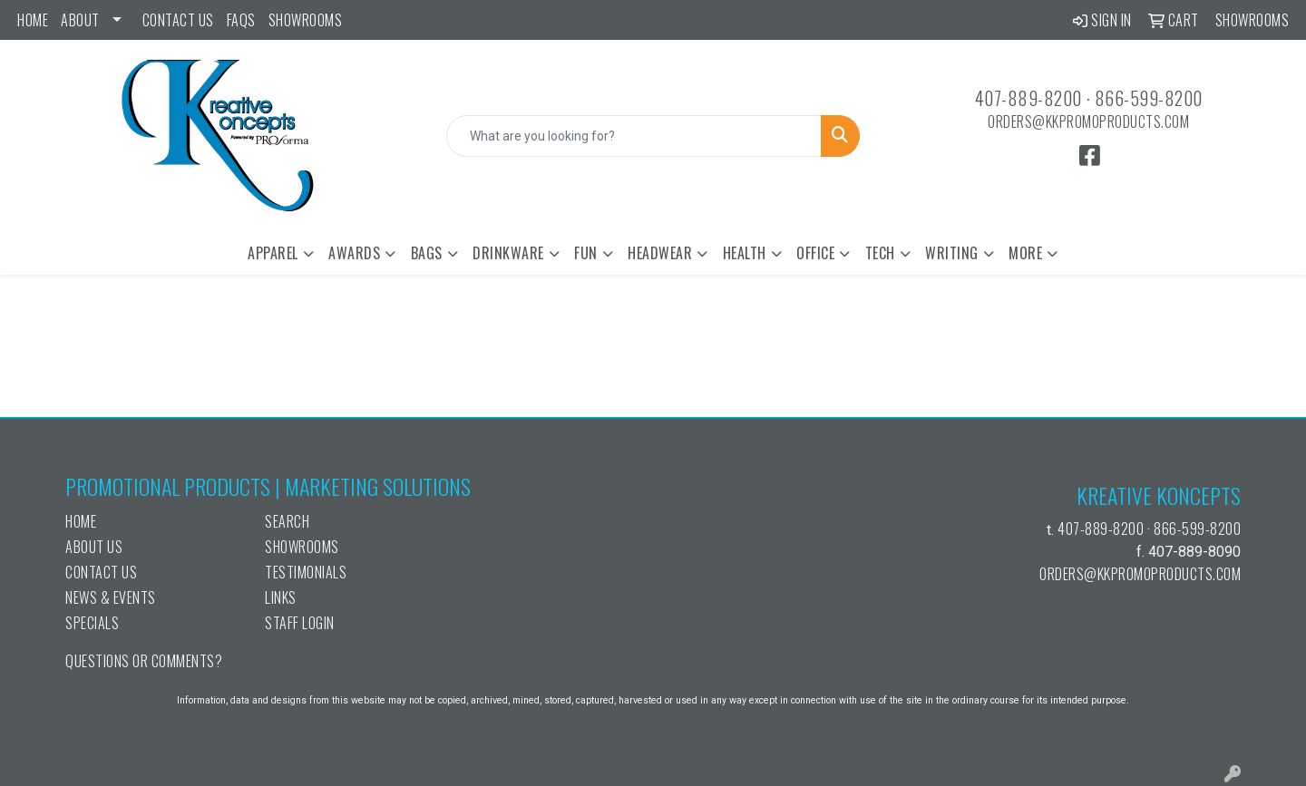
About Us (93, 547)
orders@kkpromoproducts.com (1088, 121)
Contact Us (178, 20)
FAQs (241, 20)
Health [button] (744, 253)
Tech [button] (880, 253)
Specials (92, 623)
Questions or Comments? (143, 661)
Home (32, 20)
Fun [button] (586, 253)
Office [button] (815, 253)
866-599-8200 (1149, 98)
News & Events (110, 597)
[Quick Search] (634, 136)
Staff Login (300, 623)
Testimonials (305, 572)
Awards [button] (354, 253)
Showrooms (305, 20)
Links (281, 597)
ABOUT (80, 20)
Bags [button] (427, 253)
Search (287, 521)
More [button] (1025, 253)
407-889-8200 (1028, 98)
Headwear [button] (660, 253)
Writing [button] (952, 253)
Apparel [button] (273, 253)
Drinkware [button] (508, 253)
